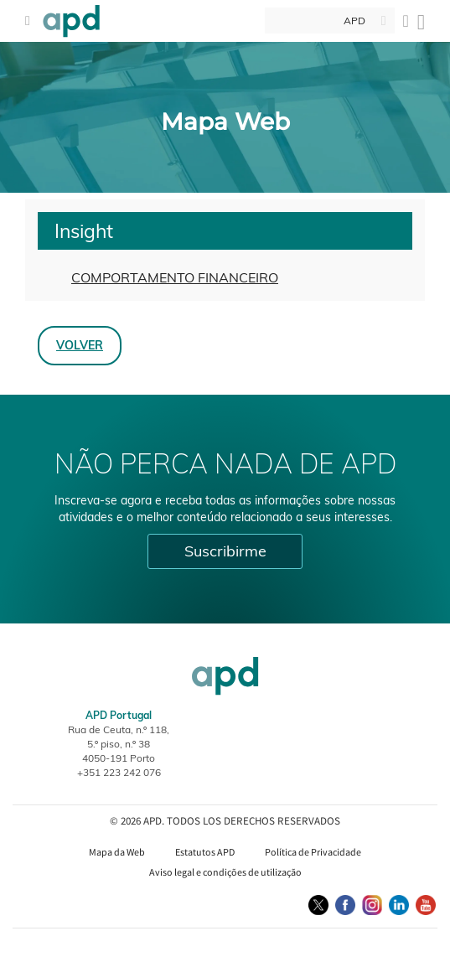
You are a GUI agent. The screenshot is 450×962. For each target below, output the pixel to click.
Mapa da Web (117, 852)
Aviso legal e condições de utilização (225, 872)
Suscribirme (225, 551)
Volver (79, 345)
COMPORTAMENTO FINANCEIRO (174, 277)
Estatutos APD (205, 852)
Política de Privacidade (313, 852)
